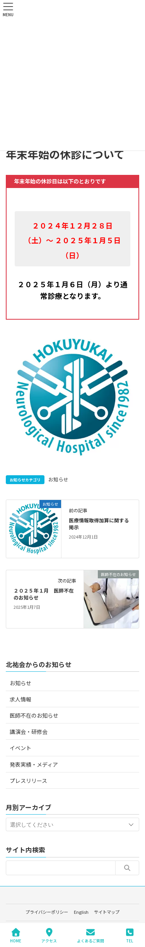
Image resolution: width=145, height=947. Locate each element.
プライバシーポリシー (47, 912)
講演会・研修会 (29, 731)
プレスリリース (28, 780)
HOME (15, 935)
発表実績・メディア (34, 764)
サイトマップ (106, 912)
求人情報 (20, 699)
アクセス (49, 935)
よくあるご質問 (90, 935)
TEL (129, 935)
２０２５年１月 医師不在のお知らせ (44, 594)
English (81, 912)
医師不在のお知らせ (34, 715)
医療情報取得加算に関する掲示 (99, 524)
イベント (20, 748)
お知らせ (58, 479)
